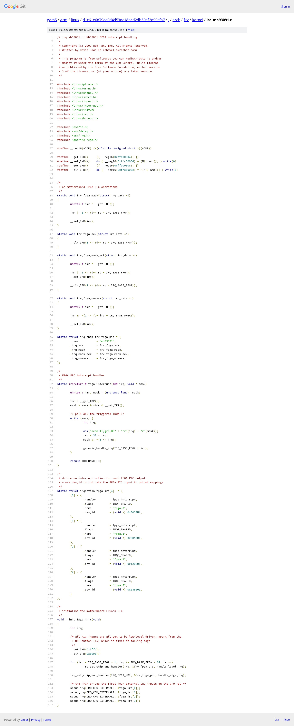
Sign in (285, 6)
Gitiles (25, 720)
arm (63, 19)
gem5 (52, 19)
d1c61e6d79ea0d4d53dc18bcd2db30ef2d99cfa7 (124, 19)
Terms (47, 720)
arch (176, 19)
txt (276, 719)
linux (75, 19)
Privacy (35, 720)
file (130, 30)
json (286, 719)
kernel (197, 19)
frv (186, 19)
